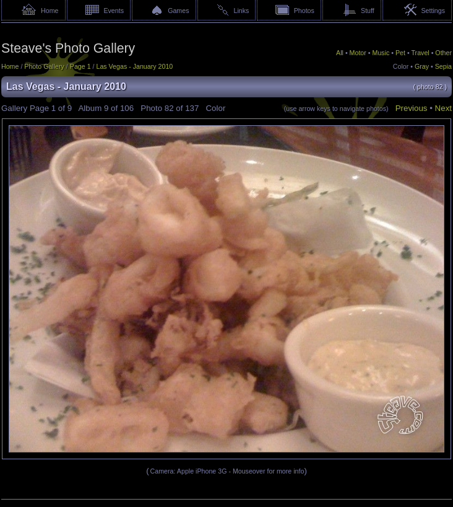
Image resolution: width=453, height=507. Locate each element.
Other (443, 52)
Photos (304, 10)
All (339, 52)
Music (381, 52)
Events (113, 10)
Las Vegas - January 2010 (134, 66)
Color (400, 66)
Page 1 (80, 66)
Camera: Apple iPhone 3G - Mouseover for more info (227, 471)
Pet (400, 52)
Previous (411, 108)
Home (49, 10)
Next (443, 108)
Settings (433, 10)
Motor (358, 52)
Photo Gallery (44, 66)
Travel (420, 52)
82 (169, 108)
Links (241, 10)
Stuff (367, 10)
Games (178, 10)
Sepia (443, 66)
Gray (422, 66)
